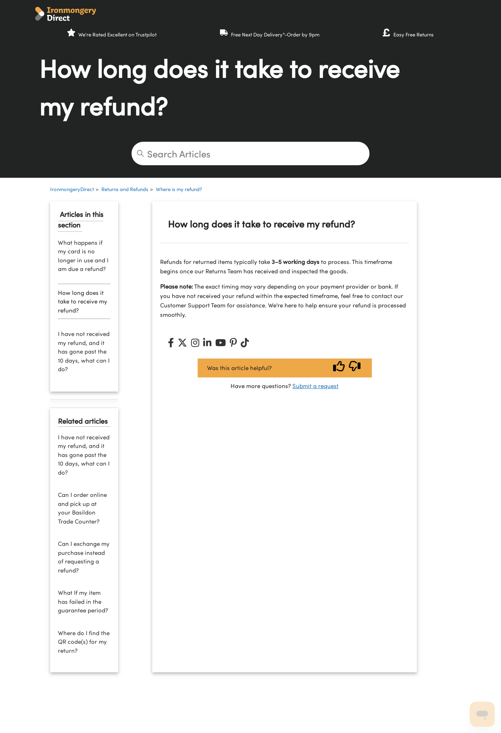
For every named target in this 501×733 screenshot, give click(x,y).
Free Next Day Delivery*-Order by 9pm (275, 34)
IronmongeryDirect (72, 189)
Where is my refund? (179, 189)
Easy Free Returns (413, 34)
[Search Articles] (250, 153)
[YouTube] (220, 343)
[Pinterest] (233, 343)
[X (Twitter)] (182, 343)
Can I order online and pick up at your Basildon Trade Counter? (82, 508)
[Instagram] (195, 343)
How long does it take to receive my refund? (82, 301)
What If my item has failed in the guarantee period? (83, 601)
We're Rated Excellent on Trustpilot (117, 34)
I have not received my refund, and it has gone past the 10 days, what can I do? (84, 351)
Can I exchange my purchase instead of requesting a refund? (84, 557)
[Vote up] (339, 368)
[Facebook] (171, 343)
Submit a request (315, 386)
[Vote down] (354, 368)
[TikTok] (245, 343)
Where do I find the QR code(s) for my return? (84, 641)
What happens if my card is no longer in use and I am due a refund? (83, 255)
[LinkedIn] (207, 343)
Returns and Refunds (124, 189)
